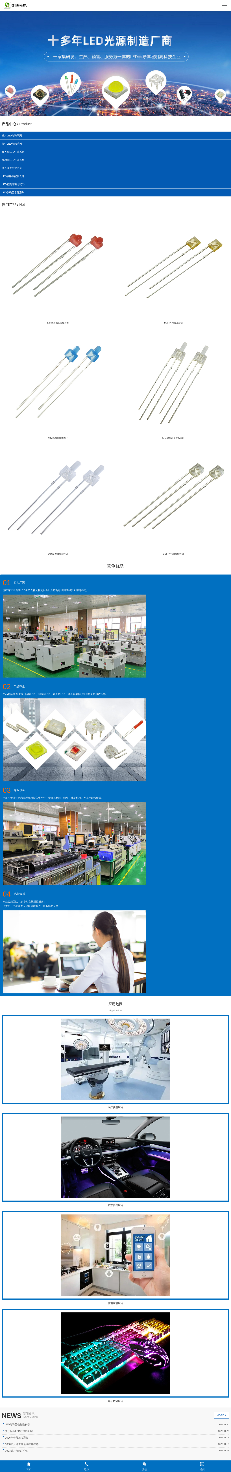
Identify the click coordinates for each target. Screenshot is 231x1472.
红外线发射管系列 (12, 168)
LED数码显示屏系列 (16, 191)
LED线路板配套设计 (14, 176)
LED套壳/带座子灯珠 (15, 184)
